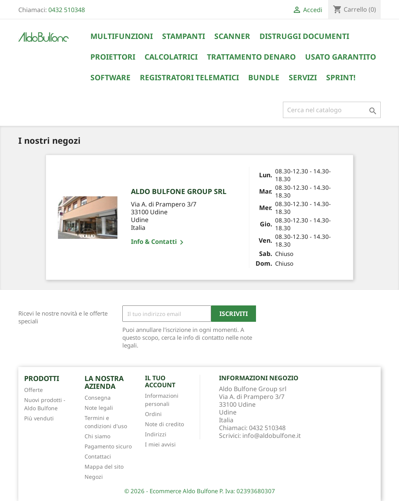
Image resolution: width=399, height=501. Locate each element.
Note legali (99, 407)
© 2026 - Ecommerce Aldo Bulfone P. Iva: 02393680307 (199, 491)
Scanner (232, 36)
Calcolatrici (171, 57)
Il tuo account (160, 381)
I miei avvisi (160, 444)
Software (110, 77)
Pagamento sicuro (108, 446)
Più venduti (39, 418)
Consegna (98, 397)
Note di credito (164, 424)
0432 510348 (66, 9)
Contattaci (98, 456)
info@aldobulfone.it (271, 435)
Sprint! (340, 77)
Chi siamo (97, 436)
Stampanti (183, 36)
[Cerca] (332, 110)
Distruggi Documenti (304, 36)
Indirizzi (155, 434)
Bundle (263, 77)
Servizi (303, 77)
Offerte (33, 389)
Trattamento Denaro (251, 57)
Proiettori (112, 57)
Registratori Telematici (189, 77)
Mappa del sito (104, 466)
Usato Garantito (340, 57)
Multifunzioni (121, 36)
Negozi (94, 476)
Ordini (153, 414)
